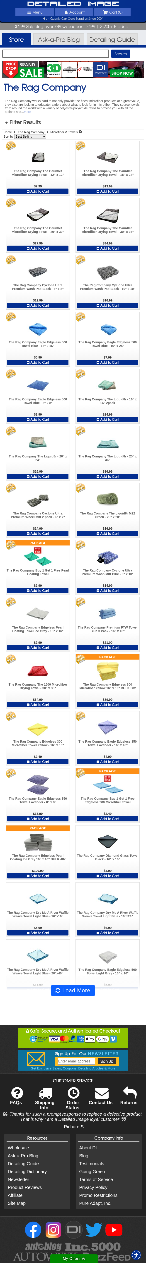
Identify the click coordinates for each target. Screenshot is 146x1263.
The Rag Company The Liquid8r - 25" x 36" (107, 458)
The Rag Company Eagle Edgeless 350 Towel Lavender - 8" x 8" (38, 800)
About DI (88, 1147)
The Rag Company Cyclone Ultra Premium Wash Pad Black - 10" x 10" (107, 287)
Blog (83, 1155)
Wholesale (18, 1147)
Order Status (72, 1101)
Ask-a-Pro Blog (23, 1155)
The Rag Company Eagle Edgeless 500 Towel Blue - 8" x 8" (38, 401)
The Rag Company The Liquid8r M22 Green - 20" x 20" (107, 515)
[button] (136, 1255)
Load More (73, 990)
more (27, 112)
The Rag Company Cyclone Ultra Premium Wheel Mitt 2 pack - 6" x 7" (38, 515)
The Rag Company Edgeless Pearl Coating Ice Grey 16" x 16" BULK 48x (38, 857)
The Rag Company (31, 132)
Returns (129, 1099)
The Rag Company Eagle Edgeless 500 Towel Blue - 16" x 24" (107, 344)
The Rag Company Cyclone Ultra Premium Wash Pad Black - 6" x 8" (38, 287)
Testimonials (91, 1163)
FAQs (16, 1099)
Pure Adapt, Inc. (95, 1203)
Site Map (17, 1203)
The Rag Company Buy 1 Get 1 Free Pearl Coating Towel (38, 572)
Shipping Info (45, 1101)
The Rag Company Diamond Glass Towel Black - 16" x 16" (107, 857)
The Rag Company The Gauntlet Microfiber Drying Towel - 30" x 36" (107, 230)
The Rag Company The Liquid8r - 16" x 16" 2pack (107, 401)
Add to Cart (38, 191)
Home (7, 132)
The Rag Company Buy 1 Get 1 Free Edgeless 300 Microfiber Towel (107, 800)
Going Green (92, 1171)
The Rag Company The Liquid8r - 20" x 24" (38, 458)
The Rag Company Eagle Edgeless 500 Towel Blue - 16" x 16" (38, 344)
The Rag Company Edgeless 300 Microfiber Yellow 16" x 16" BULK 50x (107, 686)
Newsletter (18, 1179)
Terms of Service (96, 1179)
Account (74, 12)
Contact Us (101, 1099)
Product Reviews (25, 1187)
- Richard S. (73, 1126)
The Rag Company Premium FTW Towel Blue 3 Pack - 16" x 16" (107, 629)
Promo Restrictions (98, 1195)
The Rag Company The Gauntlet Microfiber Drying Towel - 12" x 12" (38, 173)
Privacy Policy (93, 1187)
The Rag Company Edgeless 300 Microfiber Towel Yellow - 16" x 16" (38, 743)
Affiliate (15, 1195)
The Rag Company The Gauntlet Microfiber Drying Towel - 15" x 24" (107, 173)
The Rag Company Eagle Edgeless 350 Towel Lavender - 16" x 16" (107, 743)
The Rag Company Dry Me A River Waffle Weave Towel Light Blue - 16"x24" (107, 914)
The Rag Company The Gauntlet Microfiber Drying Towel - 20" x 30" (38, 230)
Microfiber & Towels (64, 132)
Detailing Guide (23, 1163)
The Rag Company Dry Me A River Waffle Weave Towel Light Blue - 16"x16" (38, 914)
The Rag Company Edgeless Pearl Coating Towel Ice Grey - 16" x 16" (37, 629)
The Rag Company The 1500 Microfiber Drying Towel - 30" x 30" (38, 686)
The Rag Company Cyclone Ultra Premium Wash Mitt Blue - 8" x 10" (108, 572)
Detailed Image (73, 4)
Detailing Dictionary (27, 1171)
